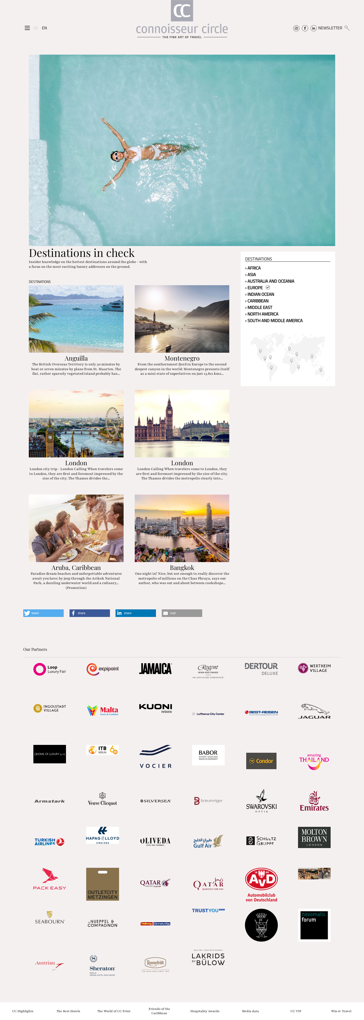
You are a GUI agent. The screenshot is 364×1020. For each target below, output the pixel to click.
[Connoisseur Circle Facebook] (305, 28)
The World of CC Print (113, 1011)
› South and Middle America (274, 320)
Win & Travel (341, 1011)
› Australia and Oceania (269, 281)
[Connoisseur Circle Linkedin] (313, 28)
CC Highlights (22, 1011)
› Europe (257, 287)
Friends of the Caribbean (159, 1011)
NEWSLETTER (330, 28)
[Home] (182, 21)
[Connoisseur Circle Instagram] (296, 28)
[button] (43, 613)
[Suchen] (347, 28)
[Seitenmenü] (27, 28)
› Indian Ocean (259, 294)
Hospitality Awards (204, 1011)
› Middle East (258, 307)
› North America (261, 314)
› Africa (253, 268)
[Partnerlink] (49, 669)
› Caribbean (256, 301)
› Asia (250, 274)
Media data (250, 1011)
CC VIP (295, 1011)
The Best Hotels (68, 1011)
